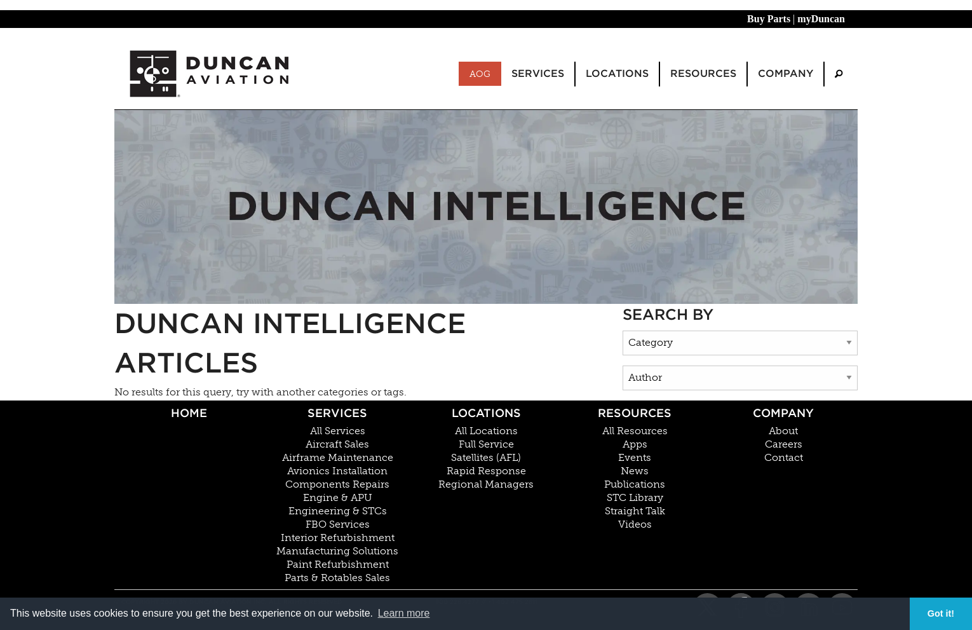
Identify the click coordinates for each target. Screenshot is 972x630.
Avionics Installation (337, 471)
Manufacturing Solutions (337, 551)
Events (634, 458)
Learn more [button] (404, 613)
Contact (783, 458)
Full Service (486, 444)
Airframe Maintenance (337, 458)
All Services (337, 431)
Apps (635, 444)
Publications (634, 484)
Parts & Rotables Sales (337, 578)
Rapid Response (486, 471)
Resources (635, 413)
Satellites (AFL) (486, 458)
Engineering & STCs (337, 511)
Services (337, 413)
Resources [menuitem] (703, 73)
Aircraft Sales (337, 444)
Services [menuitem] (537, 73)
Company (783, 413)
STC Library (635, 498)
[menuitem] (839, 74)
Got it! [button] (941, 613)
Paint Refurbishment (338, 564)
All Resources (635, 431)
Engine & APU (337, 498)
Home (189, 413)
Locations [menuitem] (617, 73)
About (783, 431)
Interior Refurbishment (338, 538)
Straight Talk (635, 511)
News (635, 471)
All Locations (486, 431)
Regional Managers (486, 484)
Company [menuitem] (785, 73)
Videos (635, 524)
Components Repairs (337, 484)
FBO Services (338, 524)
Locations (486, 413)
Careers (783, 444)
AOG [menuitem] (479, 73)
